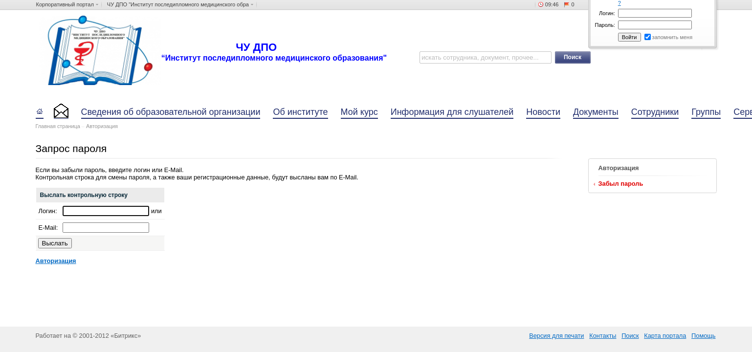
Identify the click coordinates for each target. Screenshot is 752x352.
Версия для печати (556, 335)
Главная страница (58, 126)
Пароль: (605, 25)
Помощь (703, 335)
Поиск (630, 335)
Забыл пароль (620, 183)
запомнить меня (672, 37)
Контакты (602, 335)
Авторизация (102, 126)
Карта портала (665, 335)
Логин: (607, 13)
